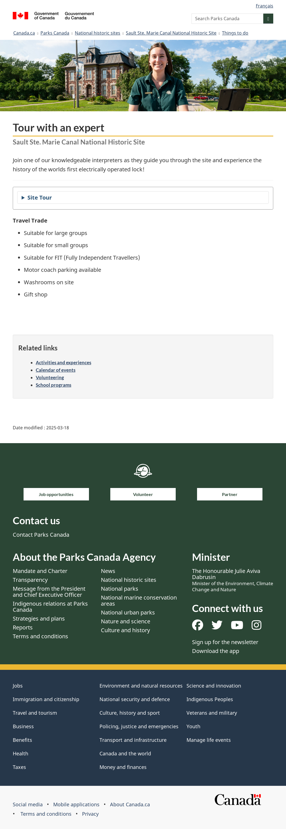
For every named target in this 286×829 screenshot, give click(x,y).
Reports (23, 627)
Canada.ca (24, 33)
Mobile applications (76, 804)
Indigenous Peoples (210, 699)
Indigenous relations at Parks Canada (50, 606)
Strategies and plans (39, 618)
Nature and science (125, 621)
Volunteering (50, 377)
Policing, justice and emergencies (138, 726)
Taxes (19, 767)
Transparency (30, 579)
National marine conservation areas (139, 600)
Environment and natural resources (141, 685)
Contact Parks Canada (41, 534)
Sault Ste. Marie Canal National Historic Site (171, 33)
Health (20, 753)
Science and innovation (214, 685)
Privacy (90, 813)
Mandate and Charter (40, 571)
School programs (53, 385)
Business (23, 726)
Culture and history (125, 630)
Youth (193, 726)
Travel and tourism (35, 712)
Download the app (215, 651)
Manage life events (209, 740)
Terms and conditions (40, 636)
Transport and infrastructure (133, 740)
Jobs (18, 685)
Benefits (22, 740)
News (108, 571)
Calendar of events (55, 370)
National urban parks (128, 612)
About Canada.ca (130, 804)
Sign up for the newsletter (225, 642)
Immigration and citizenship (46, 699)
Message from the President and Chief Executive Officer (49, 591)
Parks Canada (54, 33)
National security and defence (134, 699)
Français (264, 6)
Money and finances (123, 767)
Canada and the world (125, 753)
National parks (119, 588)
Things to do (235, 33)
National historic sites (97, 33)
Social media (28, 804)
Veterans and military (212, 712)
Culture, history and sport (129, 712)
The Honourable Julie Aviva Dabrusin (232, 580)
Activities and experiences (63, 362)
